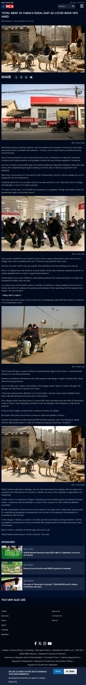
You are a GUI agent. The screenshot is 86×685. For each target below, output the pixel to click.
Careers (5, 650)
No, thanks (70, 671)
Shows (55, 621)
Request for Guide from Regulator (43, 665)
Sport (3, 625)
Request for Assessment (22, 661)
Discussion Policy (42, 650)
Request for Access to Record (52, 654)
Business (5, 616)
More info (13, 682)
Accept (58, 671)
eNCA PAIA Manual (28, 654)
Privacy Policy (17, 650)
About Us (56, 611)
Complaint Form (51, 658)
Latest (3, 611)
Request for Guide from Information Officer (53, 661)
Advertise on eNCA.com (63, 650)
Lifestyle (4, 630)
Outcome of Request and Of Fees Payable (23, 658)
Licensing (29, 650)
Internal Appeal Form (70, 658)
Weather (5, 635)
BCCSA (79, 650)
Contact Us (57, 616)
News (3, 621)
